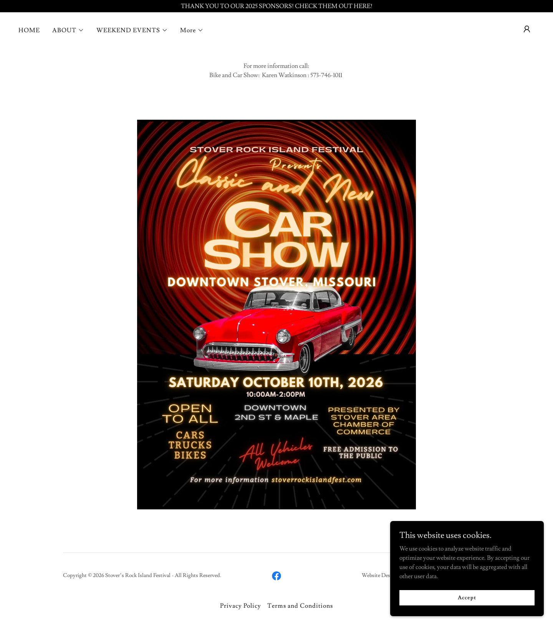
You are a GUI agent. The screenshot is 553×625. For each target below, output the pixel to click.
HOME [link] (29, 30)
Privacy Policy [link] (240, 606)
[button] (68, 30)
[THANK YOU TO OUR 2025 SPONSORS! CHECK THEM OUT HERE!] (276, 6)
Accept (467, 597)
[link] (276, 576)
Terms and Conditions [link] (300, 606)
